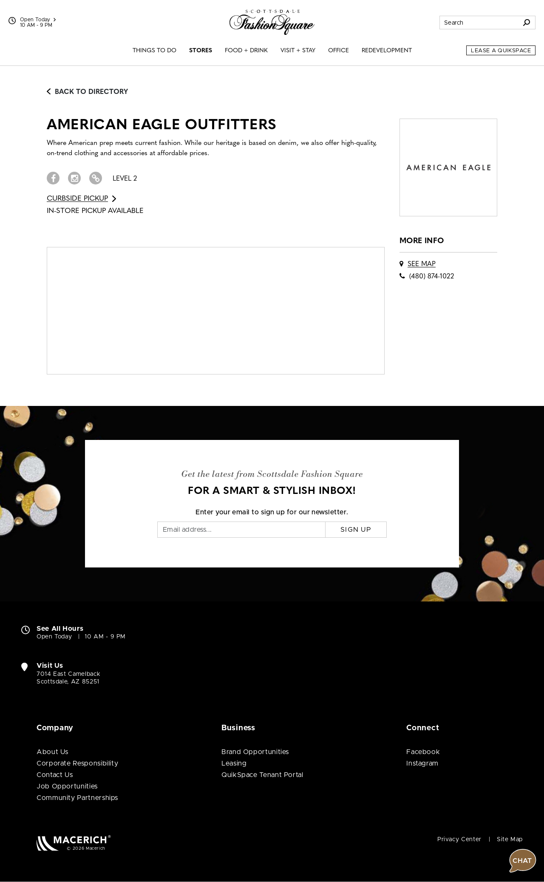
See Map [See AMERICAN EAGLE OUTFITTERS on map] (422, 264)
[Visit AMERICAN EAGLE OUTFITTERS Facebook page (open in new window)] (53, 178)
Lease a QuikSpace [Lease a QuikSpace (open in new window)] (501, 51)
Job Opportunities (67, 786)
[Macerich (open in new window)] (74, 842)
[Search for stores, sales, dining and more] (478, 22)
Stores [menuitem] (200, 51)
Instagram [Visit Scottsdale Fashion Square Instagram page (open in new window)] (422, 763)
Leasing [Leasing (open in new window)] (233, 763)
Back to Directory (87, 92)
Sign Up (355, 529)
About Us (52, 752)
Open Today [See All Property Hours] (38, 19)
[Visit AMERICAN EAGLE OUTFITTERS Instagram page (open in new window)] (74, 178)
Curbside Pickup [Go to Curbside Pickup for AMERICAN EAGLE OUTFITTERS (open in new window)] (81, 198)
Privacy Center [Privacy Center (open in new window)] (459, 839)
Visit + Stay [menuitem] (297, 51)
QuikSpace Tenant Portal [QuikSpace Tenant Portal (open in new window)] (262, 774)
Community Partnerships (77, 797)
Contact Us (55, 774)
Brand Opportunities (255, 752)
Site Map (510, 839)
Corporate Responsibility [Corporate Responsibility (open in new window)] (77, 763)
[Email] (241, 530)
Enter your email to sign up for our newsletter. (272, 512)
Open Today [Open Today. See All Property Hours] (54, 637)
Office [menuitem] (338, 51)
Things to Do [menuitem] (154, 51)
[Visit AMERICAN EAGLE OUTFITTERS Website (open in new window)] (95, 178)
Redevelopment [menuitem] (387, 51)
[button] (523, 580)
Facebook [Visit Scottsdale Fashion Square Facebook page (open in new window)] (423, 752)
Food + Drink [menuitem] (246, 51)
